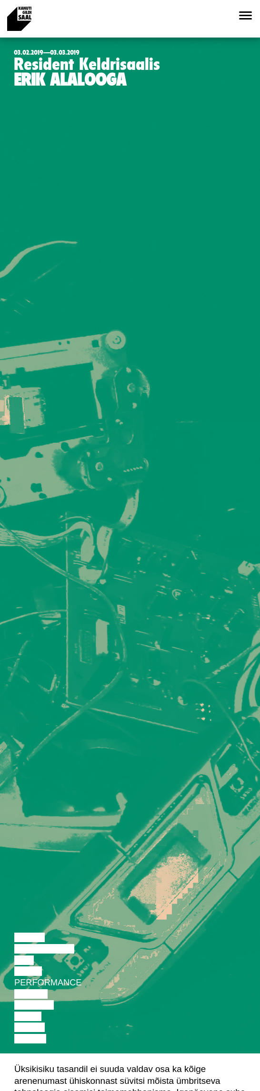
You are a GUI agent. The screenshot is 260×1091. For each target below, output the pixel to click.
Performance (47, 982)
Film (24, 960)
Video (27, 1016)
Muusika (34, 1005)
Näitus (30, 1038)
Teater (31, 994)
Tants (28, 971)
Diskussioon (44, 949)
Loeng (29, 937)
